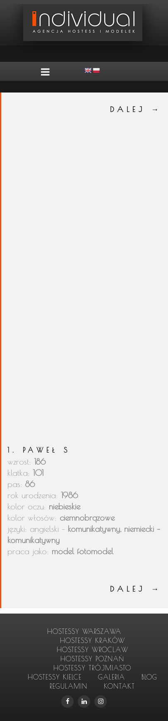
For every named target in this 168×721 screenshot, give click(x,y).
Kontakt (119, 686)
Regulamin (68, 686)
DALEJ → (136, 109)
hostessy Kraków (92, 640)
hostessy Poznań (92, 659)
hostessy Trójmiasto (92, 668)
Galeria (111, 677)
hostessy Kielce (55, 677)
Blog (149, 677)
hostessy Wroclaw (92, 649)
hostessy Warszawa (84, 631)
